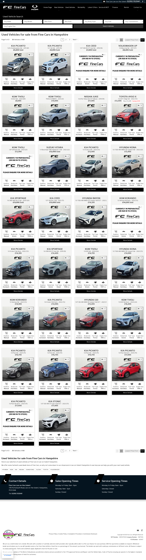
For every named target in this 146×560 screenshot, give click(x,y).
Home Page (47, 7)
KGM (11, 469)
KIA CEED (91, 46)
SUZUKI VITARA (54, 147)
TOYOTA (45, 469)
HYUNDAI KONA (127, 147)
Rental (126, 7)
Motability (81, 7)
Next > (75, 40)
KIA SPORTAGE (18, 198)
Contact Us (138, 7)
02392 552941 (133, 1)
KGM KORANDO (127, 198)
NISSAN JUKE (91, 96)
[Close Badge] (13, 550)
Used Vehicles (70, 7)
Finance (115, 7)
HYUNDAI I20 (91, 300)
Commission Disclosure (90, 534)
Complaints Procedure (75, 534)
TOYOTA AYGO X (127, 96)
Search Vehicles (108, 26)
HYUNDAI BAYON (91, 198)
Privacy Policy (53, 534)
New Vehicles (59, 7)
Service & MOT (104, 7)
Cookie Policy (62, 534)
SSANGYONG (30, 469)
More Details (18, 88)
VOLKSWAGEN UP (127, 46)
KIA (16, 469)
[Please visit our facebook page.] (143, 1)
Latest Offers (92, 7)
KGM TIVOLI (18, 96)
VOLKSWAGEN (54, 469)
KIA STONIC (55, 401)
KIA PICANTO (18, 46)
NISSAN (21, 469)
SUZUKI (38, 469)
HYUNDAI (5, 469)
